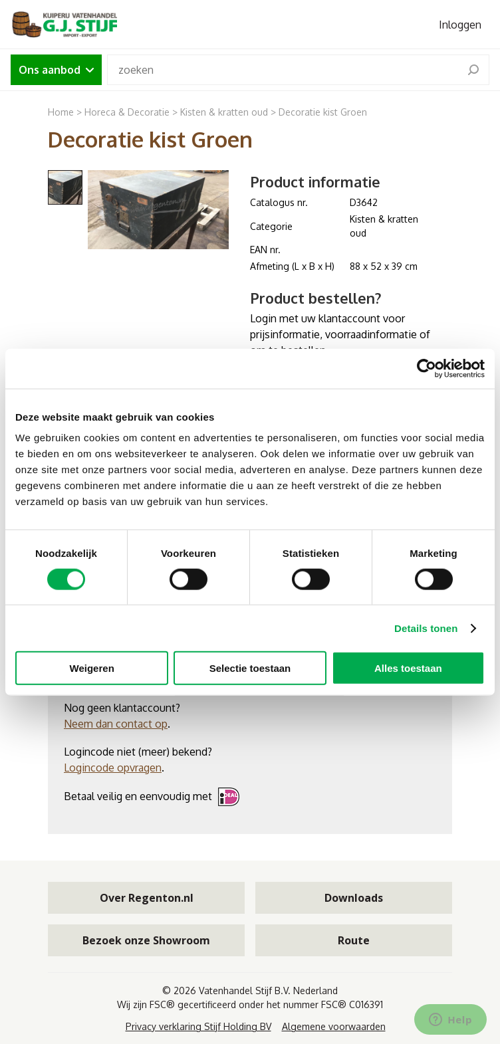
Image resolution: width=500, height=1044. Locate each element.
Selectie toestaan (250, 668)
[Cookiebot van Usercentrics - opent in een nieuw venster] (426, 368)
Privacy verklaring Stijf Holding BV (198, 1026)
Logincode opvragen (113, 767)
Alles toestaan (408, 668)
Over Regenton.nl (146, 897)
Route (354, 940)
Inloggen (460, 24)
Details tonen (425, 627)
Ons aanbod (56, 69)
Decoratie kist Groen (323, 112)
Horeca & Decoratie (127, 112)
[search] (473, 69)
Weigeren (92, 668)
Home (61, 112)
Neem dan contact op (116, 723)
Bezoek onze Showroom (146, 940)
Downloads (353, 897)
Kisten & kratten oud (224, 112)
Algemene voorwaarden (334, 1026)
